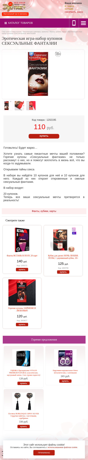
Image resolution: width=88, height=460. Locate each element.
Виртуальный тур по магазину (15, 14)
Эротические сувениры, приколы (35, 32)
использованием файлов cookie (62, 447)
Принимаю (44, 453)
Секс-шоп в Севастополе (11, 32)
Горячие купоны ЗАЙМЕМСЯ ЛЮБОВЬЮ (22, 309)
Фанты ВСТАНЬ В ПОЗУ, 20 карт (22, 255)
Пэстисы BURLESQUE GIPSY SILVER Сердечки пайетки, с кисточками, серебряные (23, 416)
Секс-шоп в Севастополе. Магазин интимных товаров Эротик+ (14, 7)
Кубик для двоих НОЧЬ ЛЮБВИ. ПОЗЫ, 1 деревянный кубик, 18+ (63, 256)
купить (44, 135)
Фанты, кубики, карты (58, 32)
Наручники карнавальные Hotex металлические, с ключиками (65, 371)
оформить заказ (74, 12)
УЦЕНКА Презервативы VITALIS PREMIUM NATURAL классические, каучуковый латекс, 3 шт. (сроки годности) (23, 372)
